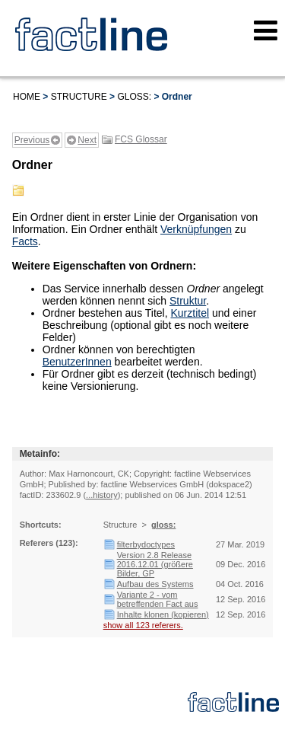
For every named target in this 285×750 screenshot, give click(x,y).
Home (26, 96)
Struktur (187, 301)
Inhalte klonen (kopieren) (163, 614)
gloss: (134, 96)
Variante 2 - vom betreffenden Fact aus (157, 599)
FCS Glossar (141, 139)
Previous (32, 140)
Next (87, 140)
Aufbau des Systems (155, 584)
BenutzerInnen (77, 362)
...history (102, 494)
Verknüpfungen (196, 229)
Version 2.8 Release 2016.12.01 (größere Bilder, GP (155, 564)
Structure (79, 96)
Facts (25, 241)
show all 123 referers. (143, 625)
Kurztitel (190, 313)
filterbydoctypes (146, 544)
